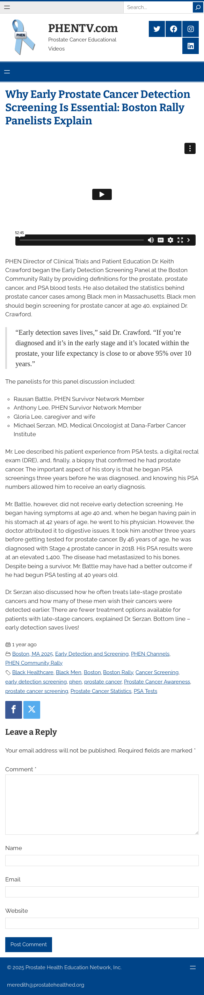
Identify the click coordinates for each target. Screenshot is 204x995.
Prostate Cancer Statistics (101, 691)
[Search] (198, 7)
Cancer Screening (157, 672)
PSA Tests (145, 691)
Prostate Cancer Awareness (157, 682)
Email (13, 879)
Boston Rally (118, 672)
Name (13, 847)
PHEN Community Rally (34, 663)
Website (16, 910)
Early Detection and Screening (92, 654)
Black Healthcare (32, 672)
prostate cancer (103, 682)
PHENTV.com (83, 28)
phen (75, 682)
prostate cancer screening (36, 691)
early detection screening (36, 682)
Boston (92, 672)
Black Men (68, 672)
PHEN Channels (150, 654)
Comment (20, 769)
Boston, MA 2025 (32, 654)
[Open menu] (7, 7)
